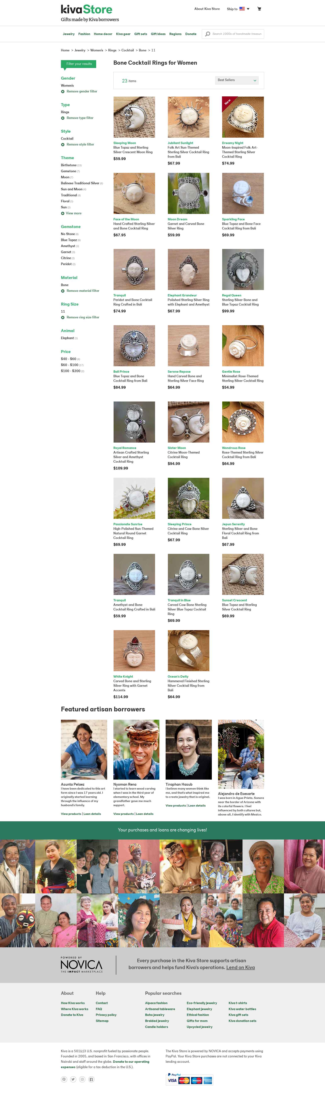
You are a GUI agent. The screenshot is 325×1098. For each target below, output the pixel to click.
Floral (67, 201)
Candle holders (156, 1027)
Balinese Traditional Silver (82, 183)
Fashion (84, 34)
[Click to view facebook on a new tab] (92, 1079)
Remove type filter (77, 118)
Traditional (71, 195)
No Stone (70, 234)
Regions (175, 34)
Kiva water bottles (242, 1009)
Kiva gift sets (238, 1015)
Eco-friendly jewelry (202, 1003)
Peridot (68, 264)
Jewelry (69, 34)
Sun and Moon (73, 189)
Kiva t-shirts (238, 1003)
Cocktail (67, 139)
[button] (207, 35)
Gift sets (140, 34)
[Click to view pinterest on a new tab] (65, 1079)
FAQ (99, 1009)
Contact (102, 1003)
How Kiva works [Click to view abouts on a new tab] (73, 1003)
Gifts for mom (197, 1021)
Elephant (69, 338)
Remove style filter (77, 144)
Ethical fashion (198, 1015)
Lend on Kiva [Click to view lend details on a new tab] (240, 967)
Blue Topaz (71, 240)
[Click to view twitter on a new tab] (74, 1079)
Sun (65, 207)
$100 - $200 (72, 371)
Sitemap (102, 1021)
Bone (64, 285)
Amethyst (70, 246)
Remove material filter (80, 291)
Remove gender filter (79, 91)
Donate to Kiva (72, 1015)
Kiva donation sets (242, 1021)
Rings (65, 112)
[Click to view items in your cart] (259, 9)
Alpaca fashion (156, 1003)
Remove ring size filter (80, 317)
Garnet (68, 252)
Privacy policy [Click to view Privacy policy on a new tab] (106, 1015)
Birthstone (71, 165)
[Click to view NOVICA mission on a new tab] (81, 965)
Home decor (103, 34)
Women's (67, 85)
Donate (190, 34)
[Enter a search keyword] (233, 34)
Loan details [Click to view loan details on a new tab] (92, 814)
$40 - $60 (70, 359)
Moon (67, 177)
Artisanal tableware (160, 1009)
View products (71, 814)
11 (63, 311)
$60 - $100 (72, 365)
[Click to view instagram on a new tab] (83, 1079)
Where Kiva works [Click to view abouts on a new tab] (74, 1009)
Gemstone (70, 171)
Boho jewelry (154, 1015)
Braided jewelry (157, 1021)
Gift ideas (158, 34)
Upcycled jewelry (199, 1027)
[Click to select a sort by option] (237, 80)
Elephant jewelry (199, 1009)
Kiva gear (123, 34)
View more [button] (71, 213)
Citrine (68, 258)
